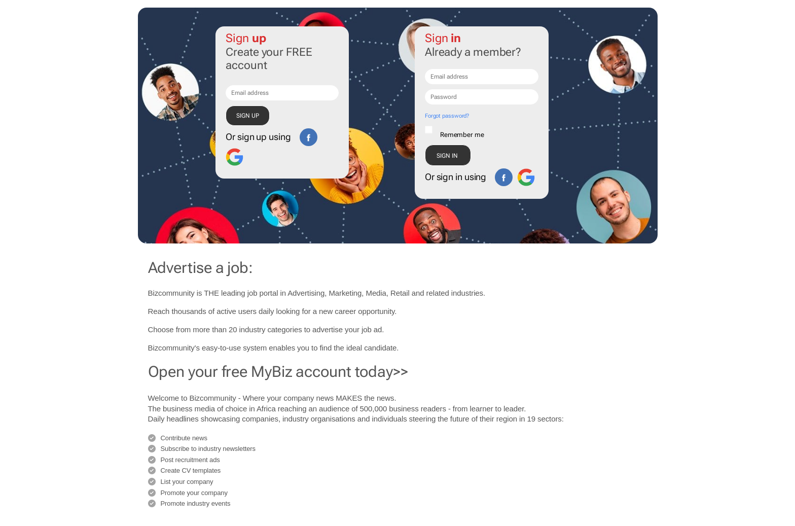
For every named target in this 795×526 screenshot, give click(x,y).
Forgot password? (447, 116)
